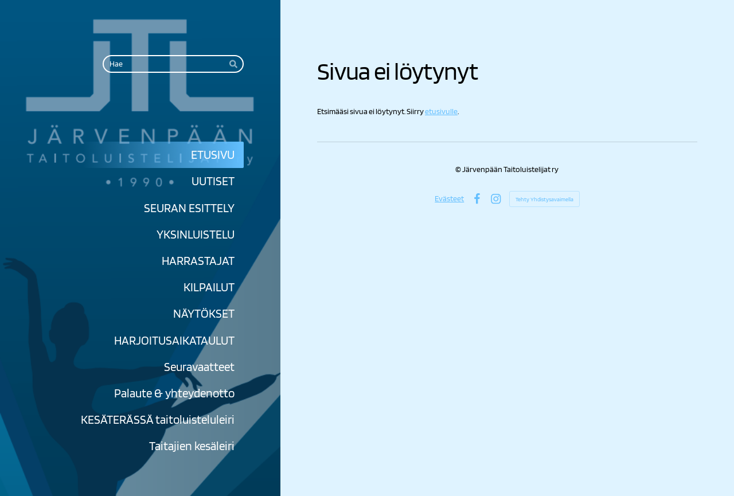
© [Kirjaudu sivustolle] (458, 169)
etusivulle (441, 111)
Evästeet (449, 198)
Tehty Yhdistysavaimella (544, 199)
